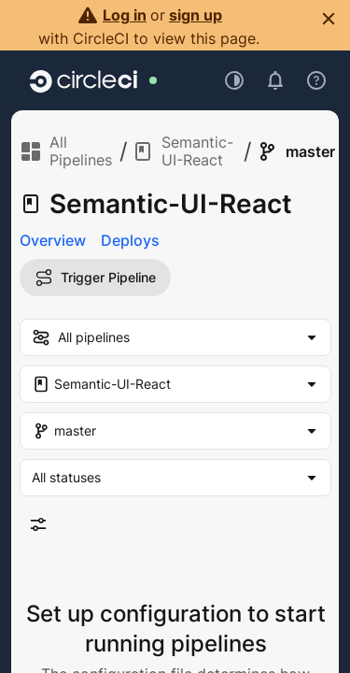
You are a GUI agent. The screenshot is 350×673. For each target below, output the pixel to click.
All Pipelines (66, 151)
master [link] (295, 151)
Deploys (130, 240)
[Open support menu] (316, 80)
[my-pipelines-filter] (175, 337)
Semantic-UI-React (182, 151)
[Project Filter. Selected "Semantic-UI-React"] (175, 384)
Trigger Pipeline (95, 277)
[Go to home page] (83, 80)
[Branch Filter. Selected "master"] (175, 431)
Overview (53, 240)
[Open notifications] (275, 80)
